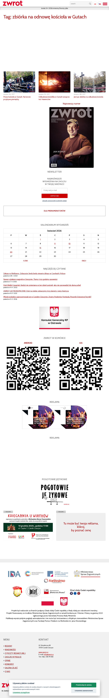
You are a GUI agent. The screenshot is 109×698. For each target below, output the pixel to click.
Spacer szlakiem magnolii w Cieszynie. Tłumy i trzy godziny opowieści (30, 279)
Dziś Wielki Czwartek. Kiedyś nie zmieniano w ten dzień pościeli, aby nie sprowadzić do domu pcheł (42, 285)
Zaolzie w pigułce (13, 657)
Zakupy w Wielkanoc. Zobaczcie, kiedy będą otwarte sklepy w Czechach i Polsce (34, 273)
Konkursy (9, 664)
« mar (25, 260)
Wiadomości (10, 649)
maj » (84, 260)
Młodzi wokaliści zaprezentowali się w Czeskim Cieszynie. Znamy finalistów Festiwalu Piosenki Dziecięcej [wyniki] (47, 297)
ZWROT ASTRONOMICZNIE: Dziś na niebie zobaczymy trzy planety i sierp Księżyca (36, 291)
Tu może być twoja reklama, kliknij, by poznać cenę (80, 527)
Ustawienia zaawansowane (84, 691)
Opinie (7, 660)
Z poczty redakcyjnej (15, 653)
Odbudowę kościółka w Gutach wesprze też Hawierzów (52, 98)
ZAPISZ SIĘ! (54, 196)
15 (40, 248)
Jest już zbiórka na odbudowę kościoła (86, 98)
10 (69, 243)
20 (11, 252)
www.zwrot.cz (43, 652)
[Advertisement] (54, 457)
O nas (7, 671)
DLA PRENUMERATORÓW (54, 211)
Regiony (8, 646)
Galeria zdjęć (11, 668)
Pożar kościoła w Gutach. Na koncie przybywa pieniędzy (18, 98)
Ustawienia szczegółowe (21, 692)
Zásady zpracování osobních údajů (54, 201)
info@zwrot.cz (49, 654)
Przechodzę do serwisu (84, 685)
